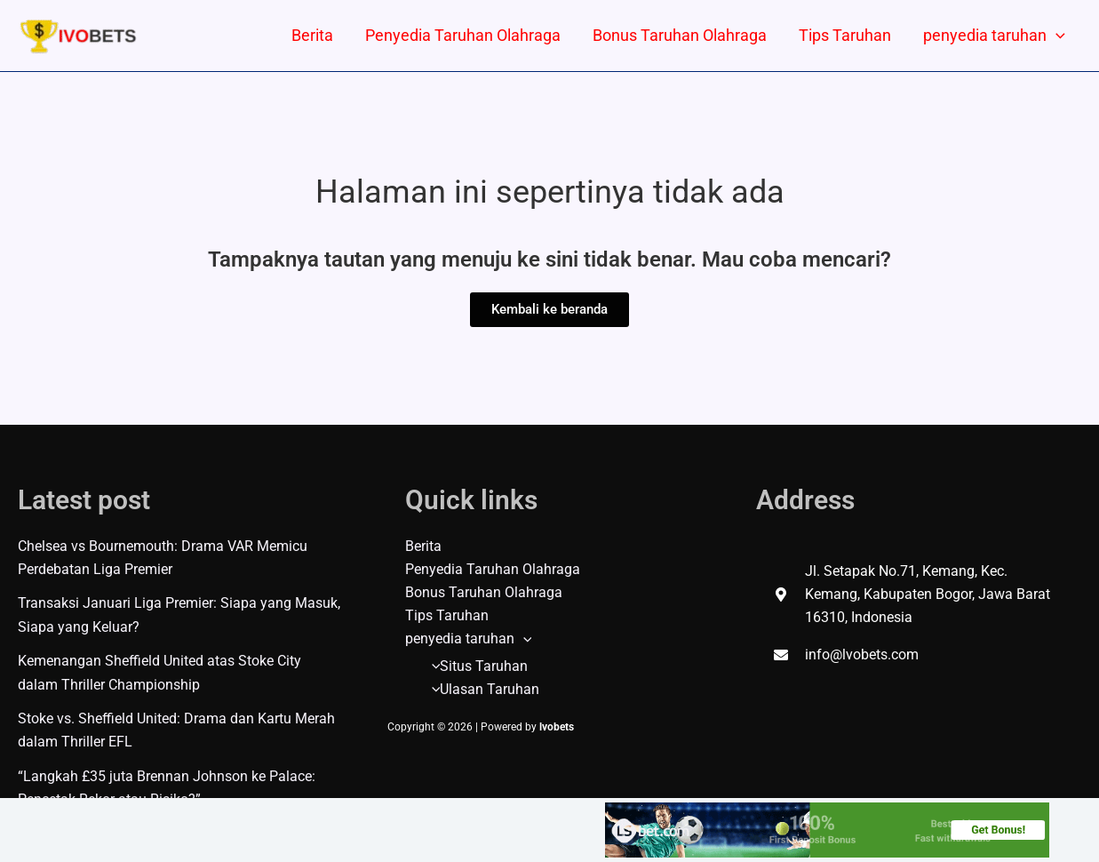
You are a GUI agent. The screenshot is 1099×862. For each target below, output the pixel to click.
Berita (312, 35)
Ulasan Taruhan (481, 690)
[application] (1056, 35)
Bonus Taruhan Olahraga (680, 35)
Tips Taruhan (845, 35)
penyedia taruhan (994, 35)
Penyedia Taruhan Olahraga (463, 35)
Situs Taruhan (476, 666)
